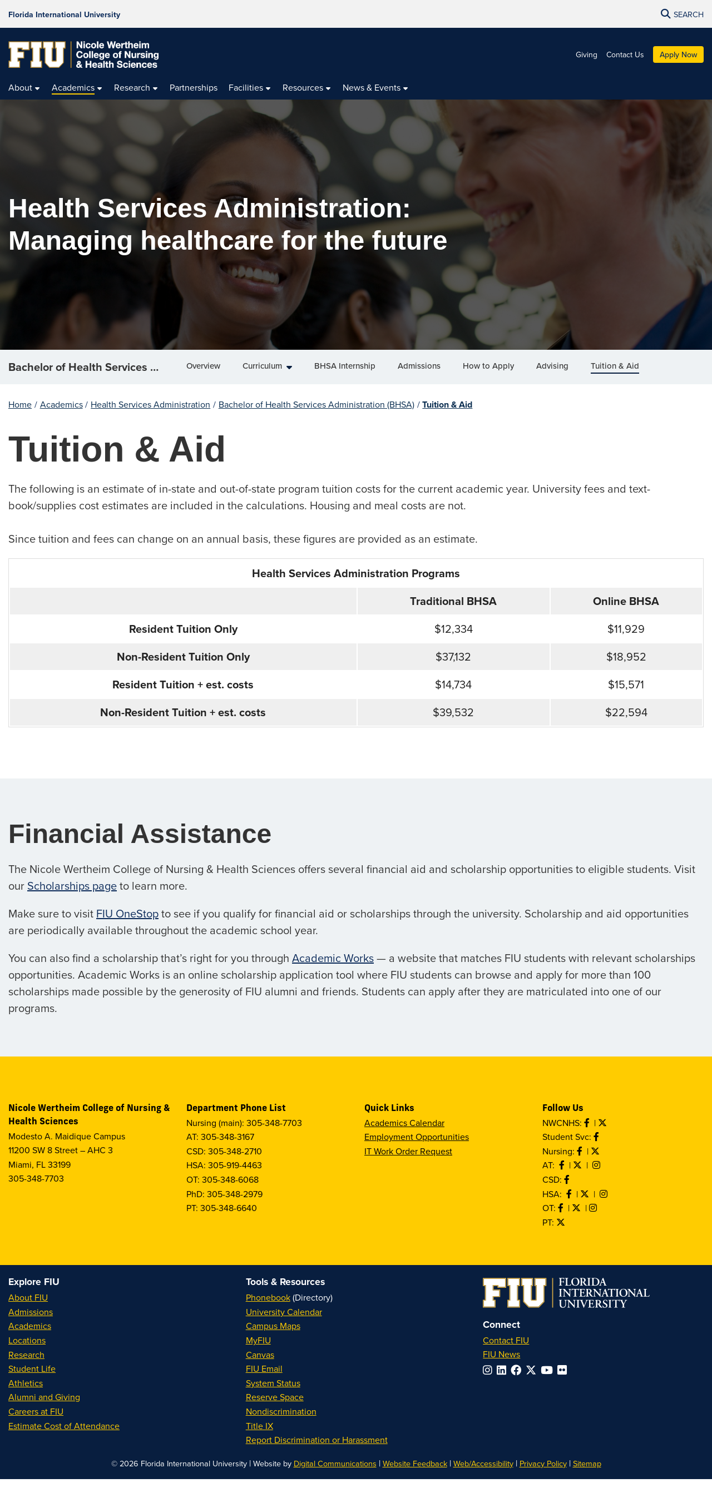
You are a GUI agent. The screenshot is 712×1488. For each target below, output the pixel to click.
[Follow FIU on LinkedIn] (504, 1378)
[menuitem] (24, 88)
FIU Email (264, 1377)
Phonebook (268, 1306)
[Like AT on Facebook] (563, 1174)
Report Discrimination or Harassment (317, 1448)
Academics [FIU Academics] (29, 1334)
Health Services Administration (150, 413)
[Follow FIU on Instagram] (490, 1378)
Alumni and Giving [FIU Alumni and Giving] (44, 1406)
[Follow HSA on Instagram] (605, 1203)
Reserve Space (275, 1406)
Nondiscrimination (281, 1420)
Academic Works (333, 967)
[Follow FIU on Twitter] (533, 1378)
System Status (273, 1392)
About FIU (28, 1306)
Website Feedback (415, 1472)
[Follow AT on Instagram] (597, 1174)
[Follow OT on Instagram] (594, 1217)
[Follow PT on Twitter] (561, 1231)
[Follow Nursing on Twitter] (596, 1160)
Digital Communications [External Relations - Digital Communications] (335, 1472)
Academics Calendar (404, 1131)
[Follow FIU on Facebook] (518, 1378)
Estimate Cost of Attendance (64, 1435)
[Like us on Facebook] (568, 1188)
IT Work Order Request (408, 1160)
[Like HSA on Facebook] (570, 1203)
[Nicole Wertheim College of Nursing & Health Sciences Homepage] (83, 54)
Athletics (25, 1392)
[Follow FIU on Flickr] (564, 1378)
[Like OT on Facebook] (562, 1217)
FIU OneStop (127, 922)
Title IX (259, 1435)
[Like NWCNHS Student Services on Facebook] (597, 1145)
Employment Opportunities (416, 1145)
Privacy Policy (543, 1472)
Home (20, 413)
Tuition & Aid (447, 413)
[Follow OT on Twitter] (577, 1217)
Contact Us (625, 54)
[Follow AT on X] (578, 1174)
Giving (586, 54)
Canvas (260, 1363)
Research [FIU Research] (26, 1363)
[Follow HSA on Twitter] (585, 1203)
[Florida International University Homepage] (64, 14)
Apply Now (678, 54)
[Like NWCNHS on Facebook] (588, 1131)
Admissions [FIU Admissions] (30, 1321)
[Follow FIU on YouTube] (549, 1378)
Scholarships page (72, 894)
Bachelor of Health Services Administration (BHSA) (93, 371)
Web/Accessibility (483, 1472)
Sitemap (587, 1472)
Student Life (32, 1377)
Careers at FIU (35, 1420)
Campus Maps (273, 1334)
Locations (27, 1349)
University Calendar (284, 1321)
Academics (61, 413)
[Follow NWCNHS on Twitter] (603, 1131)
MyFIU (258, 1349)
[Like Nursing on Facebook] (581, 1160)
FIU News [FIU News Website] (501, 1363)
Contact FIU (506, 1349)
